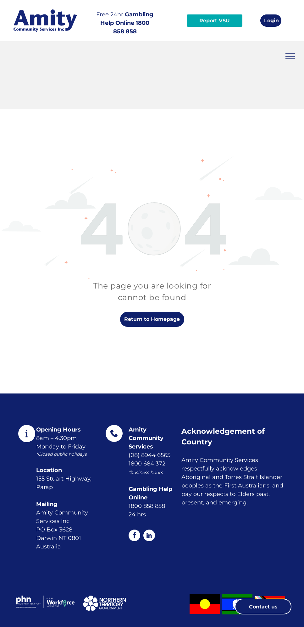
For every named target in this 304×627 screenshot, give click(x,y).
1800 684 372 (147, 463)
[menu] (290, 56)
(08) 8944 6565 (149, 455)
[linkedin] (149, 536)
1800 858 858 (147, 506)
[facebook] (134, 536)
